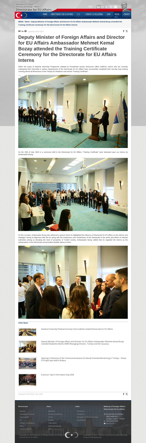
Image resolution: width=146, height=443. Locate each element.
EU (21, 420)
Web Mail (51, 411)
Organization (24, 417)
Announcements (25, 429)
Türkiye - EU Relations (27, 423)
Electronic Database (55, 414)
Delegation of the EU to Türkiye (87, 417)
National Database (54, 426)
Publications (52, 423)
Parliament (80, 414)
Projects (51, 420)
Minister (22, 411)
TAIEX (50, 429)
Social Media (81, 420)
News (27, 22)
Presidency (81, 411)
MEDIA (20, 22)
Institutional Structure (27, 414)
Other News (23, 323)
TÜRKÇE (90, 7)
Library (50, 417)
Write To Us (110, 423)
